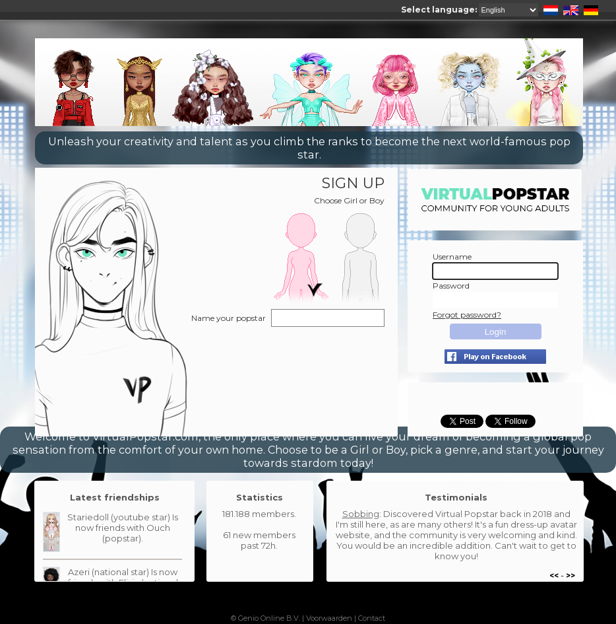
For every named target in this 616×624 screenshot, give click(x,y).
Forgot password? (467, 315)
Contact (371, 618)
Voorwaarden (329, 618)
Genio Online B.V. (269, 618)
